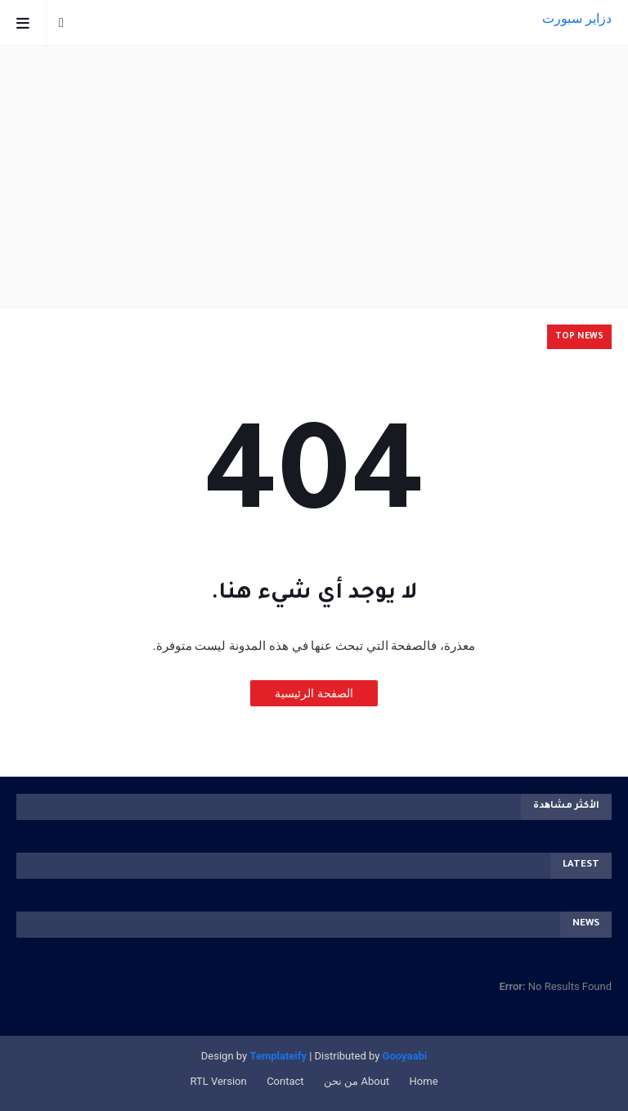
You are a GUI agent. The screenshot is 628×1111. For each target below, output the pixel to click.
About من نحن (356, 1081)
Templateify (278, 1056)
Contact (285, 1081)
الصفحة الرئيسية (313, 693)
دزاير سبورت (577, 18)
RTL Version (218, 1081)
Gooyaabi (404, 1056)
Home (424, 1081)
